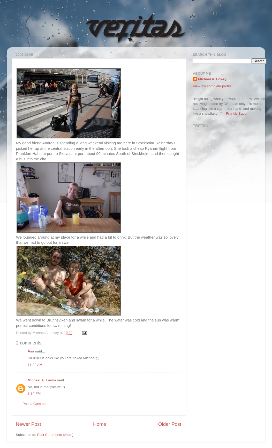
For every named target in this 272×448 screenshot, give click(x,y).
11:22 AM (35, 365)
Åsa (31, 351)
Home (99, 424)
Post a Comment (35, 404)
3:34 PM (34, 393)
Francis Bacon (237, 113)
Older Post (169, 424)
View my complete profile (212, 86)
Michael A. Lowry (42, 380)
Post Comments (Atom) (55, 435)
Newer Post (28, 424)
